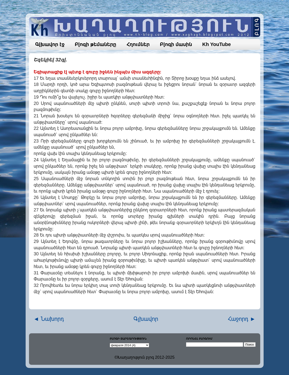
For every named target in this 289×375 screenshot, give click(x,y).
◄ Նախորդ (49, 319)
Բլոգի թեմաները (95, 44)
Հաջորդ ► (242, 319)
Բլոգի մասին (176, 44)
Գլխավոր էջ (50, 44)
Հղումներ (138, 44)
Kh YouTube (216, 44)
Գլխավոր (146, 319)
